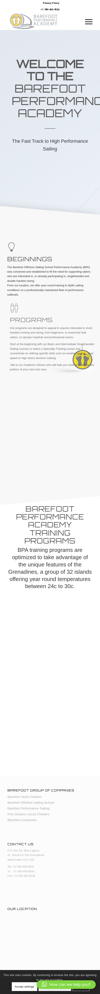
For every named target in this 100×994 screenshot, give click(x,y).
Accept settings (24, 986)
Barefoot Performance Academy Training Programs (50, 524)
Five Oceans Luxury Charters (28, 814)
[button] (66, 984)
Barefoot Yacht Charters (24, 797)
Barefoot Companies (22, 820)
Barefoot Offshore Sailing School (30, 802)
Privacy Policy (51, 3)
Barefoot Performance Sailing (28, 808)
